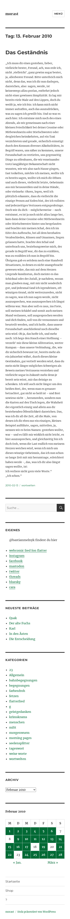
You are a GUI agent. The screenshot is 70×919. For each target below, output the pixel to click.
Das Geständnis (26, 52)
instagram (16, 556)
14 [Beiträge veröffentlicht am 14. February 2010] (60, 839)
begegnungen (19, 685)
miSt (12, 727)
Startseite (12, 881)
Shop (9, 890)
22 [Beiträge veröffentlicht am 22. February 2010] (10, 855)
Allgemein (16, 675)
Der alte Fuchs (19, 623)
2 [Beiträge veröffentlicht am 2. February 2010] (18, 831)
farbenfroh (17, 691)
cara (12, 587)
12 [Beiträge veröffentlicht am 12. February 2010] (43, 839)
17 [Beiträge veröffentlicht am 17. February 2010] (26, 847)
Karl (12, 628)
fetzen (14, 696)
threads (15, 576)
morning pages (20, 738)
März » (53, 862)
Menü (58, 13)
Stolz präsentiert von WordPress (36, 911)
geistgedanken (20, 712)
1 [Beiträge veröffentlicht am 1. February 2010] (9, 831)
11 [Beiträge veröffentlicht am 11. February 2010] (35, 839)
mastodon (16, 566)
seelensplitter (19, 743)
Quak (13, 618)
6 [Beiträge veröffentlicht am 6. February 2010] (52, 831)
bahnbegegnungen (23, 680)
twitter (14, 571)
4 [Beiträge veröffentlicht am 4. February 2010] (35, 831)
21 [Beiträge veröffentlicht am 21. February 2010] (60, 847)
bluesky (15, 582)
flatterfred (17, 701)
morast (11, 13)
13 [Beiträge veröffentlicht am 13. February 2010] (51, 839)
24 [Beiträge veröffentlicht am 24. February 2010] (27, 855)
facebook (16, 561)
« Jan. (17, 862)
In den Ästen (18, 634)
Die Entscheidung (22, 639)
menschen (17, 722)
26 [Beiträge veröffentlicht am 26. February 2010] (43, 855)
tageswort (16, 748)
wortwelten (28, 485)
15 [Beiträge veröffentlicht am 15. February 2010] (9, 847)
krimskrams (18, 717)
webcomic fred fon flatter (28, 550)
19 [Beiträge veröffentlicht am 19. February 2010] (43, 847)
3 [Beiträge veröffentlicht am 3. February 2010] (26, 831)
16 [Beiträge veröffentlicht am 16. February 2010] (18, 847)
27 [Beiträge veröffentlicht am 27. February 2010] (52, 855)
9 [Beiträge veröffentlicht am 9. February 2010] (18, 839)
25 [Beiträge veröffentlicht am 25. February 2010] (35, 855)
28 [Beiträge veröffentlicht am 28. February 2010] (60, 855)
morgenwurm (19, 733)
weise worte (18, 753)
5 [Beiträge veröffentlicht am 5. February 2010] (43, 831)
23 (11, 670)
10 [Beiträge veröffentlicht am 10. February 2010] (26, 839)
